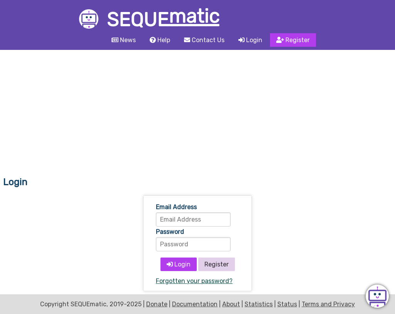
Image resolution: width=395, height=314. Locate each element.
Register (293, 40)
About (231, 304)
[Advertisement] (197, 108)
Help (160, 40)
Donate (156, 304)
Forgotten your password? (194, 281)
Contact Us (204, 40)
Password (170, 232)
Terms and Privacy (328, 304)
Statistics (259, 304)
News (123, 40)
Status (287, 304)
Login (250, 40)
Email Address (176, 207)
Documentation (195, 304)
